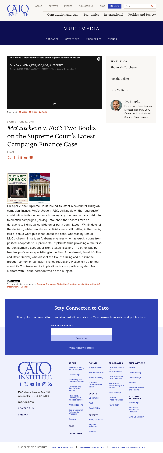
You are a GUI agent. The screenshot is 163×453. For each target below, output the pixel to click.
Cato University (136, 417)
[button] (81, 28)
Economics (91, 14)
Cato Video (72, 39)
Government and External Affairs (75, 389)
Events (68, 6)
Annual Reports (76, 405)
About (39, 6)
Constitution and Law (62, 14)
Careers (73, 419)
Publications (86, 6)
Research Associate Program (134, 410)
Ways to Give (95, 367)
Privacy (23, 415)
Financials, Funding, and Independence (76, 398)
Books (132, 367)
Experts (53, 6)
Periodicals (116, 363)
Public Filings (135, 378)
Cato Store (75, 433)
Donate (114, 6)
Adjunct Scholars (93, 426)
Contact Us (26, 408)
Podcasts (52, 39)
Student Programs (135, 398)
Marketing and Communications (77, 381)
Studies (132, 383)
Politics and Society (142, 14)
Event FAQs (94, 408)
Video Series (94, 39)
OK (54, 103)
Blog (103, 6)
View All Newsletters (81, 348)
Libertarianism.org (62, 447)
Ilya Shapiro (132, 101)
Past (91, 403)
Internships (134, 403)
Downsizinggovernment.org (128, 447)
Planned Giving (96, 378)
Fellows (92, 432)
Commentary (135, 373)
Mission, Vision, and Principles (76, 368)
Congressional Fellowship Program (76, 412)
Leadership (74, 375)
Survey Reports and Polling (136, 389)
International (113, 14)
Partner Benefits (96, 373)
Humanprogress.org (92, 447)
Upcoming (94, 398)
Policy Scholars (96, 419)
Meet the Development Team (95, 385)
